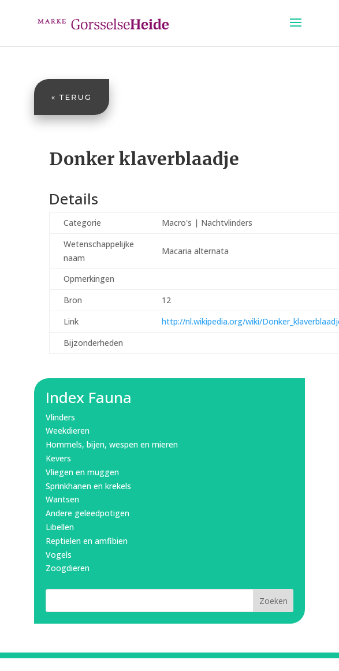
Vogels (59, 554)
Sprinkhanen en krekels (88, 485)
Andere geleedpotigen (87, 513)
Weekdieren (68, 430)
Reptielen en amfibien (87, 540)
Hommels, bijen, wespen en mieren (112, 444)
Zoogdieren (68, 567)
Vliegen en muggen (82, 472)
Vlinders (60, 417)
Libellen (60, 526)
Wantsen (62, 499)
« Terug (71, 97)
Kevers (58, 458)
